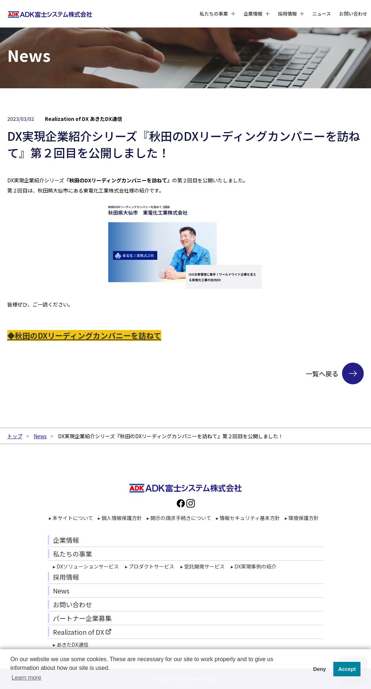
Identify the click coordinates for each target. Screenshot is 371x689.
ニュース (321, 10)
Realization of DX (78, 632)
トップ (14, 436)
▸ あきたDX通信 (70, 644)
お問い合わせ (353, 10)
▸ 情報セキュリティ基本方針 (248, 517)
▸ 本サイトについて (71, 517)
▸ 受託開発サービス (202, 566)
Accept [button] (347, 669)
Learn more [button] (26, 678)
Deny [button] (319, 669)
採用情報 (66, 577)
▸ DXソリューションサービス (86, 566)
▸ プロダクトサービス (149, 566)
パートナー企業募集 (82, 618)
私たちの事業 (72, 553)
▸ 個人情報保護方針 (120, 517)
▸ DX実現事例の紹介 (253, 566)
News (40, 436)
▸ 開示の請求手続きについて (179, 517)
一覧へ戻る (322, 373)
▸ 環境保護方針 (302, 517)
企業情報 (66, 540)
